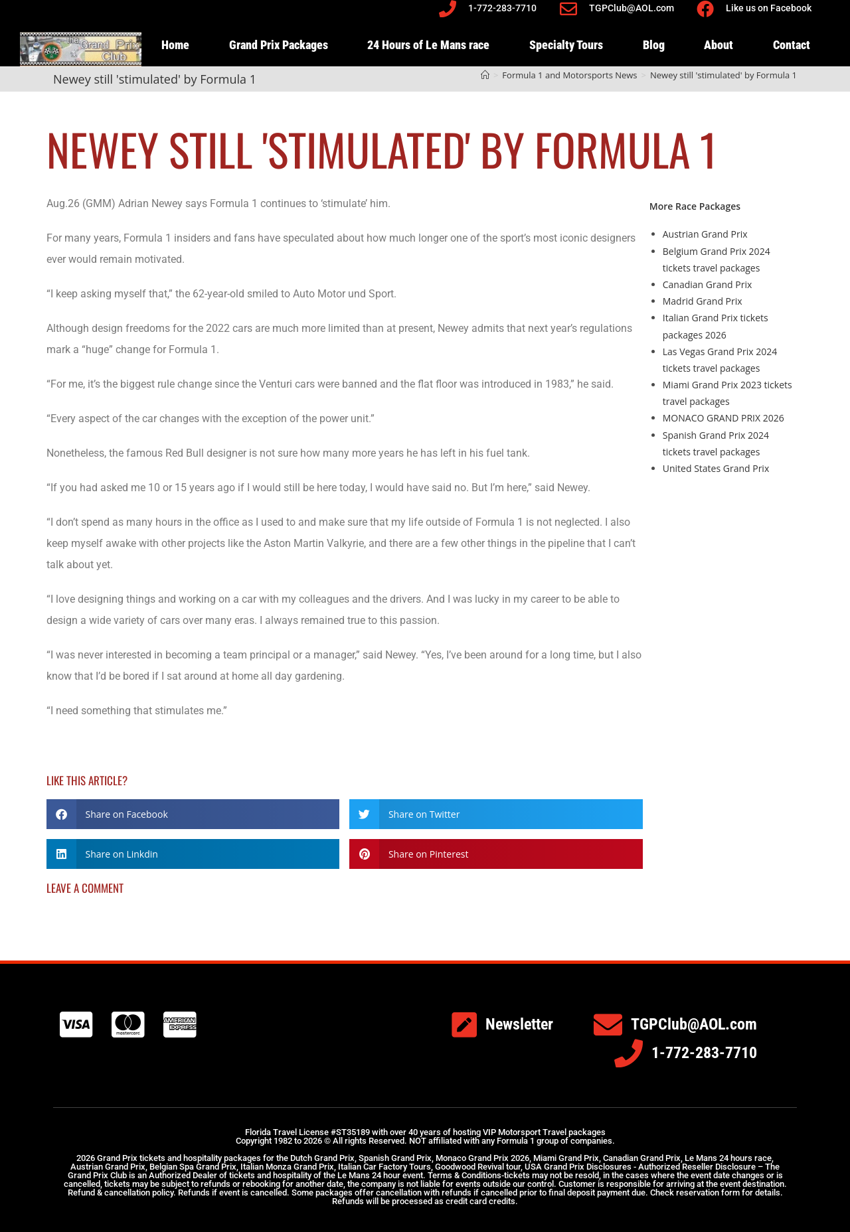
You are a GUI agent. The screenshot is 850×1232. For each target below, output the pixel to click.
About (718, 45)
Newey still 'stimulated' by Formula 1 (723, 75)
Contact (791, 45)
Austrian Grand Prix (705, 234)
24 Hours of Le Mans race (428, 45)
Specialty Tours (566, 45)
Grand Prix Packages (278, 45)
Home (175, 45)
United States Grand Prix (716, 468)
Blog (654, 45)
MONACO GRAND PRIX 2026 (723, 418)
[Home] (485, 75)
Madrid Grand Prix (702, 301)
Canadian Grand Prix (707, 284)
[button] (192, 814)
